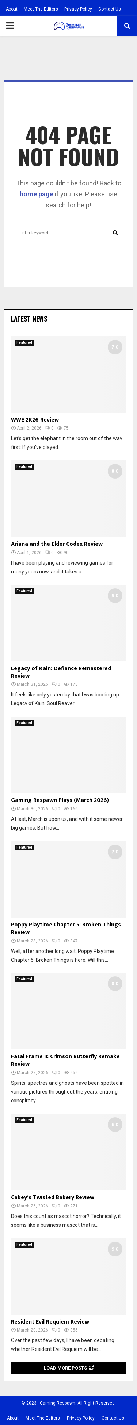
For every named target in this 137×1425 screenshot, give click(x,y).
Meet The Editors (41, 9)
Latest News (29, 318)
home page (36, 194)
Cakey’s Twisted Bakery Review (52, 1197)
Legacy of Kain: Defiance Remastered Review (61, 672)
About (12, 9)
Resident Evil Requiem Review (50, 1322)
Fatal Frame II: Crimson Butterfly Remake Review (65, 1060)
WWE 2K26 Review (35, 420)
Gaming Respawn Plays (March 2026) (60, 800)
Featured (24, 343)
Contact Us (109, 9)
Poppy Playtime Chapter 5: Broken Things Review (66, 928)
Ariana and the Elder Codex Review (57, 544)
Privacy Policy (78, 9)
